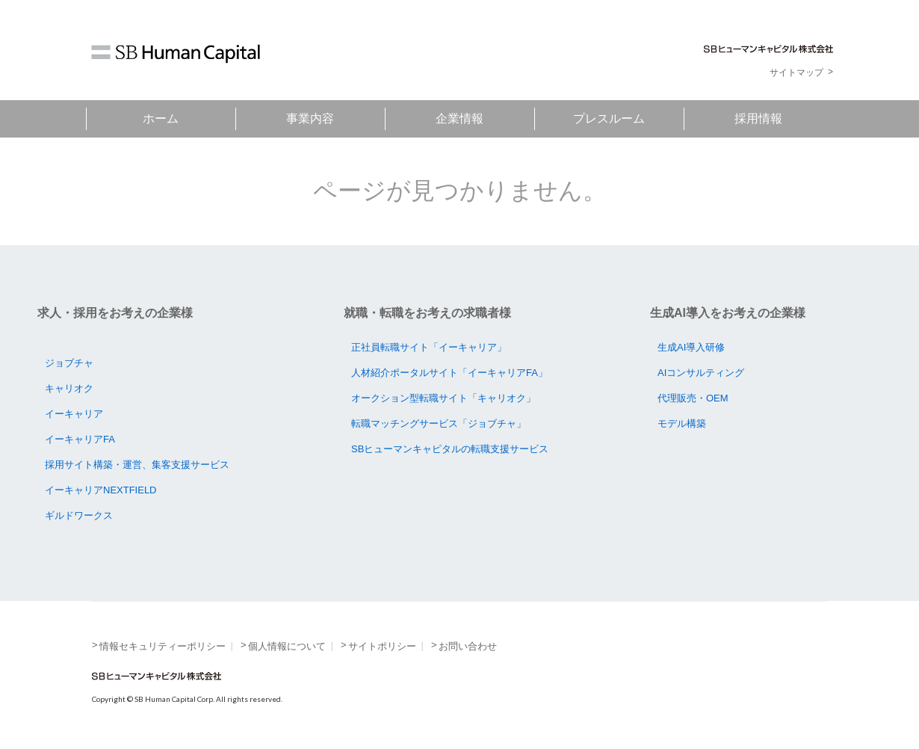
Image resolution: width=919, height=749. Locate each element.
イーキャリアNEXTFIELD (101, 490)
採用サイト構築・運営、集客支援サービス (137, 464)
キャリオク (69, 388)
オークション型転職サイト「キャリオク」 (443, 398)
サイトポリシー (382, 646)
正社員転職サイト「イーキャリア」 (429, 347)
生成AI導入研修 (691, 347)
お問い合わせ (468, 646)
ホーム (161, 118)
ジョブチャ (69, 363)
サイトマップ (796, 72)
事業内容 (310, 118)
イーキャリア (74, 413)
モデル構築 (681, 423)
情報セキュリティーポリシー (162, 646)
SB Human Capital (175, 54)
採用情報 (758, 118)
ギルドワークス (79, 515)
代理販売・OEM (692, 398)
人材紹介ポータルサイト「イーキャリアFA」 (449, 372)
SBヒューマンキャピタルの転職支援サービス (449, 448)
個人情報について (287, 646)
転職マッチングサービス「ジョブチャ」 (438, 423)
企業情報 (459, 118)
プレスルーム (609, 118)
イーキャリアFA (80, 439)
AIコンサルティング (700, 372)
